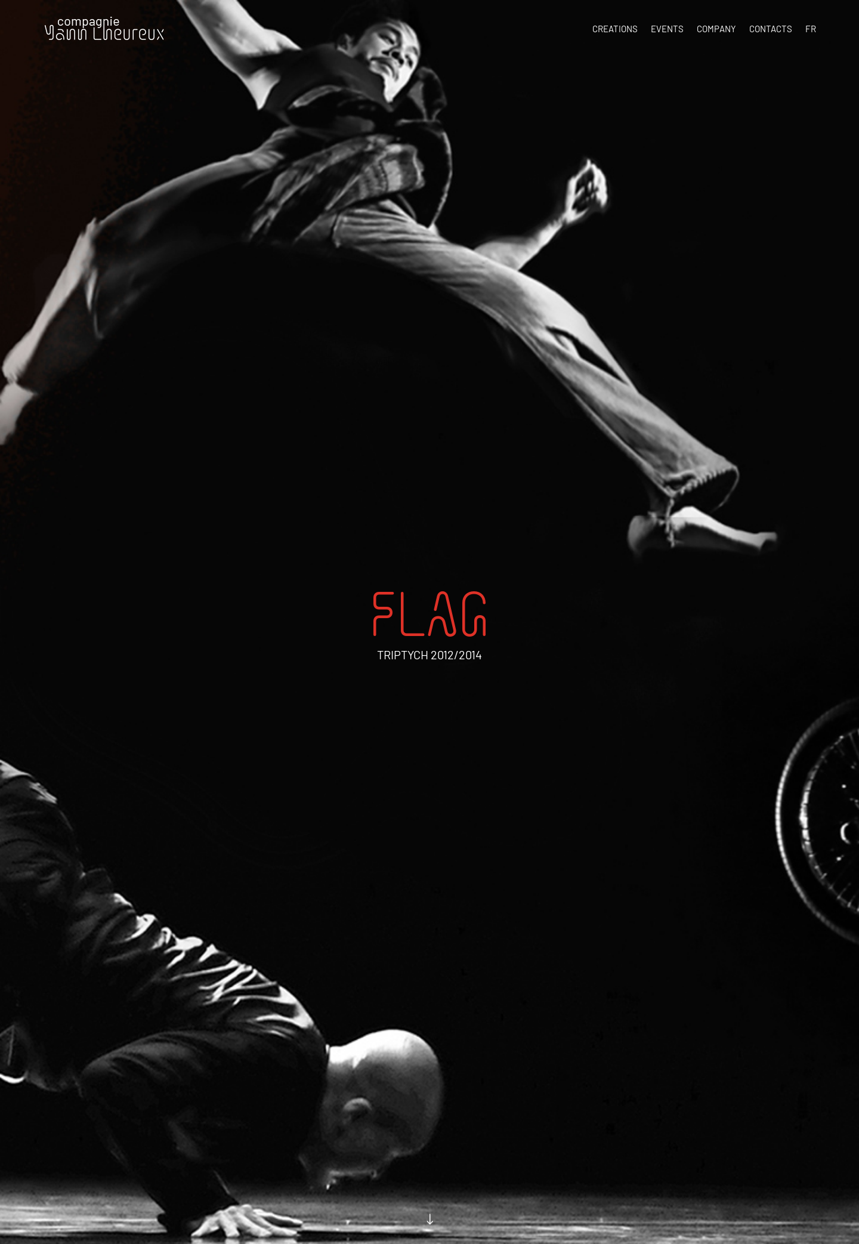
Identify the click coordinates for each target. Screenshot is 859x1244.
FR (810, 28)
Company (716, 28)
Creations (615, 28)
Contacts (770, 28)
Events (667, 28)
